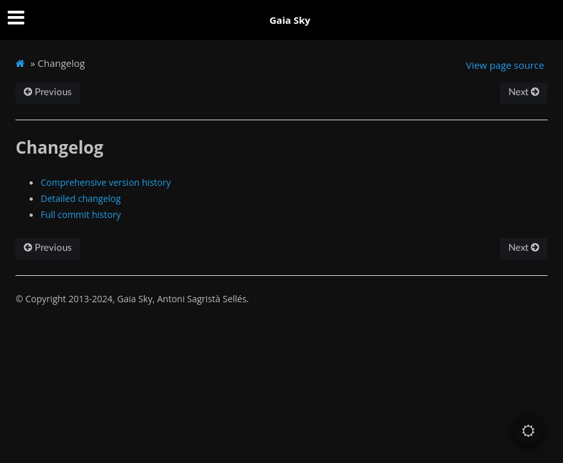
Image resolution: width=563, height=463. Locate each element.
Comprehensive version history (105, 182)
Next (523, 92)
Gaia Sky (289, 20)
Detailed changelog (80, 198)
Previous (48, 92)
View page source (505, 65)
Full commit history (80, 214)
